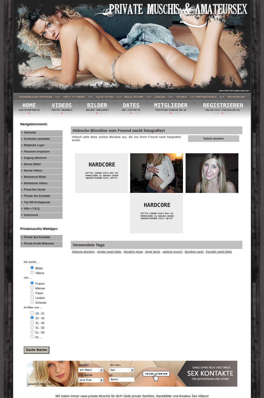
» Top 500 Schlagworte (35, 202)
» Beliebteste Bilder (33, 176)
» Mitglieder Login (32, 145)
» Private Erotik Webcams (37, 243)
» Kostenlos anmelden (35, 138)
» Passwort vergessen (35, 151)
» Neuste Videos (31, 170)
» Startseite (28, 132)
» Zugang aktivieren (34, 157)
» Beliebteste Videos (34, 183)
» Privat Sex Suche (33, 189)
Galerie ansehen (213, 138)
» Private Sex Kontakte (35, 196)
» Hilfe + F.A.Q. (30, 208)
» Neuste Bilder (31, 164)
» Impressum (29, 215)
